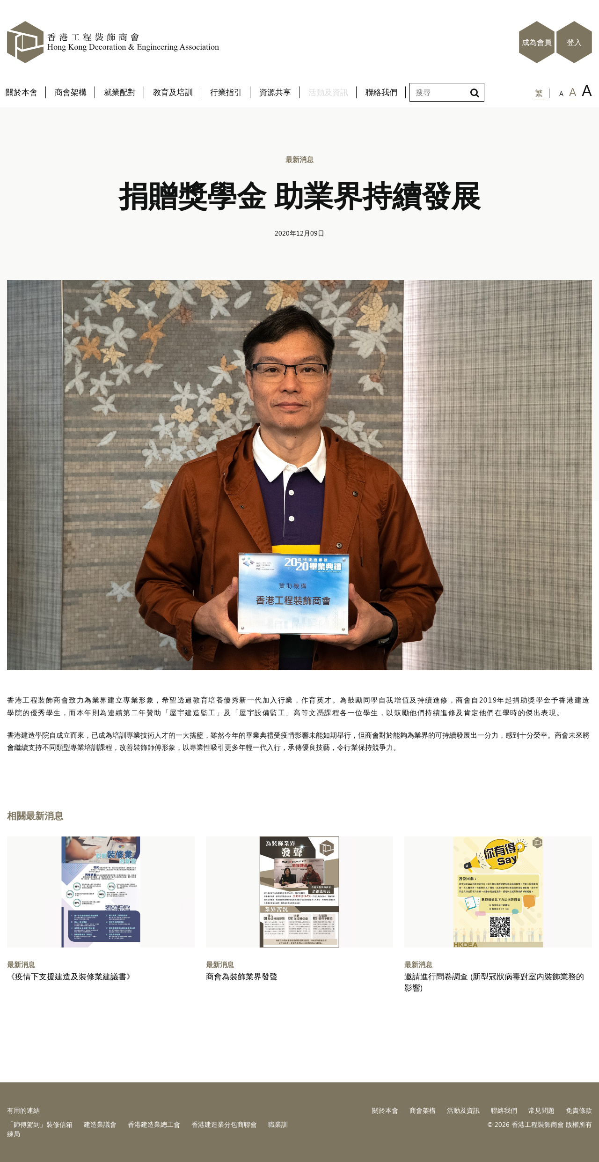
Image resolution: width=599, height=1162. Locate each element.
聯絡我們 (504, 1110)
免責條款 (579, 1110)
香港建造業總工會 (154, 1124)
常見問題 (541, 1110)
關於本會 (385, 1110)
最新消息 (299, 159)
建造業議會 (100, 1124)
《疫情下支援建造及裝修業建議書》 (70, 976)
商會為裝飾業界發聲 (242, 976)
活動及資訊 (463, 1110)
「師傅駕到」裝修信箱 (40, 1124)
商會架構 (422, 1110)
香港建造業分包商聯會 (224, 1124)
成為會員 (537, 42)
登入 (574, 42)
